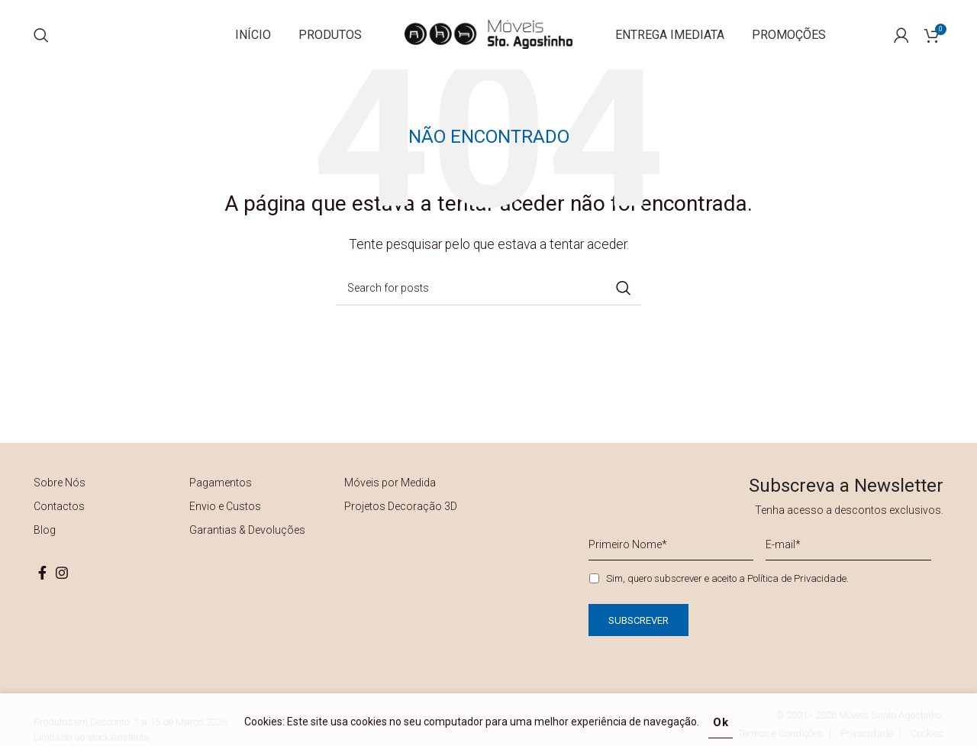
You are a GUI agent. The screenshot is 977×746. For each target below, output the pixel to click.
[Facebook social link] (42, 582)
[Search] (41, 39)
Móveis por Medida (390, 492)
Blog (45, 540)
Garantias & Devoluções (247, 540)
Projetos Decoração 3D (400, 516)
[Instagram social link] (62, 582)
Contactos (59, 516)
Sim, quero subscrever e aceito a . (727, 587)
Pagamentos (220, 492)
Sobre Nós (59, 492)
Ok (721, 722)
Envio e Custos (225, 516)
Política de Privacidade (796, 587)
